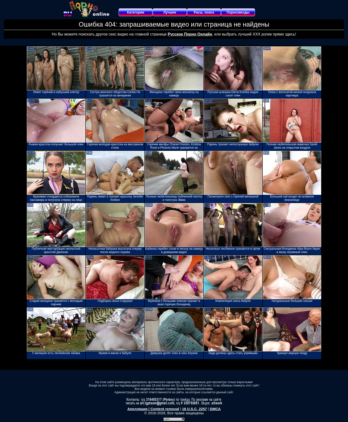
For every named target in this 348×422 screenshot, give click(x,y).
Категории (135, 12)
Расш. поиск (204, 12)
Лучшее (169, 12)
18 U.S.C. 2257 (194, 409)
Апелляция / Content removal (153, 409)
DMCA (215, 409)
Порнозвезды (238, 12)
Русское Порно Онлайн (190, 34)
